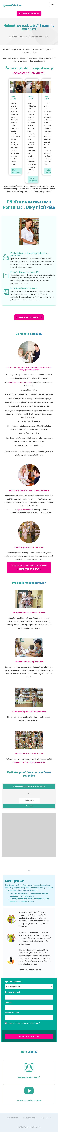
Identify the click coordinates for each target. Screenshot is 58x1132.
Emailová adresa (12, 1013)
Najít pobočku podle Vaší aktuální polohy (29, 786)
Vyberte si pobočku (13, 981)
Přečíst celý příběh (16, 171)
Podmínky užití (29, 1117)
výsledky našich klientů (29, 73)
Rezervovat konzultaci (29, 13)
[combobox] (29, 986)
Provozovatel (13, 1117)
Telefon (8, 1002)
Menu (52, 4)
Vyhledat (29, 806)
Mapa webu (46, 1117)
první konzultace (25, 509)
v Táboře (26, 36)
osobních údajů (34, 1023)
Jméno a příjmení (12, 992)
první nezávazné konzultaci (20, 382)
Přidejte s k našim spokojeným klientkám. (29, 762)
